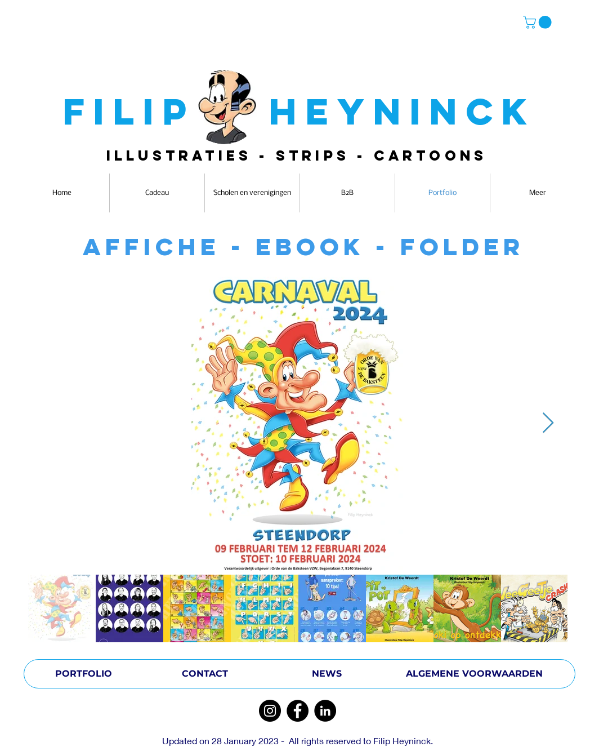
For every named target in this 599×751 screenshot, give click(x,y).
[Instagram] (270, 711)
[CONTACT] (205, 674)
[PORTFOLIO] (83, 674)
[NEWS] (326, 674)
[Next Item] (548, 423)
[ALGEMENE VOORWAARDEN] (474, 674)
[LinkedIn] (325, 711)
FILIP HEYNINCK (299, 111)
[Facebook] (298, 711)
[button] (539, 22)
